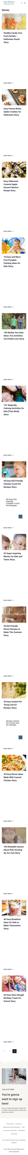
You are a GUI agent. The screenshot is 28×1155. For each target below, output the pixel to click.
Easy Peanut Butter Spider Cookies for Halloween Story (13, 111)
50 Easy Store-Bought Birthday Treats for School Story (14, 998)
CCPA (23, 1127)
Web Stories (22, 1130)
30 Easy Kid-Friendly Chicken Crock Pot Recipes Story (13, 484)
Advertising (14, 1134)
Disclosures (18, 1124)
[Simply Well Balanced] (9, 3)
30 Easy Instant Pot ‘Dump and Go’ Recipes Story (13, 704)
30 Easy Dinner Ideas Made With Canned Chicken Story (13, 777)
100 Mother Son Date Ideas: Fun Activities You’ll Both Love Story (14, 335)
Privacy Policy (10, 1124)
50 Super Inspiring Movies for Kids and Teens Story (13, 556)
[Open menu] (24, 3)
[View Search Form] (21, 3)
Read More (8, 83)
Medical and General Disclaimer (11, 1127)
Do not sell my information (10, 1130)
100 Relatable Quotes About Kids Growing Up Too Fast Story (14, 850)
